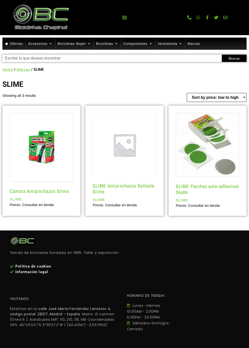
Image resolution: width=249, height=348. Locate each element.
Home (7, 69)
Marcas (193, 44)
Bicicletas (107, 44)
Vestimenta (170, 44)
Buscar (234, 58)
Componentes (137, 44)
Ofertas (16, 44)
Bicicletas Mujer (74, 44)
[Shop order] (217, 97)
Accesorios (40, 44)
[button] (124, 17)
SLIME (16, 199)
